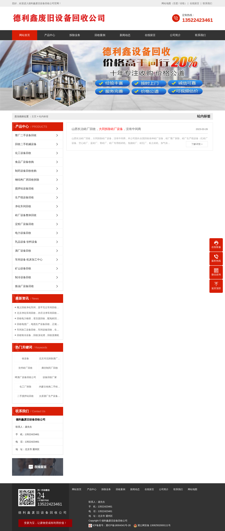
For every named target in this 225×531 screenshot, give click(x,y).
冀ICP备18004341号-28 (118, 525)
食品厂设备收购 (24, 161)
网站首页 (24, 35)
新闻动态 (125, 35)
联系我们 (207, 3)
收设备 (25, 358)
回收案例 (100, 35)
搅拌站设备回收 (24, 188)
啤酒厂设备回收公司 (25, 377)
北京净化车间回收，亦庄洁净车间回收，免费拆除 (39, 313)
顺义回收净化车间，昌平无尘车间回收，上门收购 (39, 307)
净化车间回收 (23, 206)
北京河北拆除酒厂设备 (50, 358)
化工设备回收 (23, 153)
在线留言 (194, 3)
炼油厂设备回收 (24, 286)
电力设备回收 (23, 232)
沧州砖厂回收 (25, 368)
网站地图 (166, 3)
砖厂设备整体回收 (25, 215)
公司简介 (175, 35)
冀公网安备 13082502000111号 (154, 525)
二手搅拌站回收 (25, 396)
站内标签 (43, 116)
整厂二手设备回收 (25, 135)
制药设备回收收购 (25, 170)
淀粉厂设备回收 (24, 224)
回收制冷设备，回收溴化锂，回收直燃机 (38, 335)
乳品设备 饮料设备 (26, 241)
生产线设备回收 (24, 197)
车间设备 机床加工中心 (29, 259)
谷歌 (182, 3)
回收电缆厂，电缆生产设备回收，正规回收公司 (39, 324)
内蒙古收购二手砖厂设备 (50, 386)
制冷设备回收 (23, 277)
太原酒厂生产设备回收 (50, 396)
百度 (175, 3)
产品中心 (49, 35)
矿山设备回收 (23, 268)
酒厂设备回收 (23, 250)
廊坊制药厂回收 (50, 368)
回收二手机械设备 (25, 144)
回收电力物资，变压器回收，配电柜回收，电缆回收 (39, 318)
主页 (34, 116)
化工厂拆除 (25, 386)
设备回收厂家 (50, 377)
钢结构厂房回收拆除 (27, 179)
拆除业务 (74, 35)
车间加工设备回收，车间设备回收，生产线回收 (39, 329)
